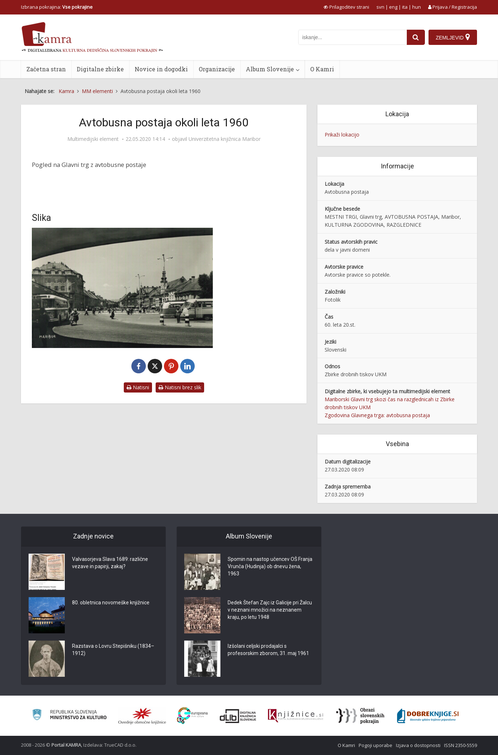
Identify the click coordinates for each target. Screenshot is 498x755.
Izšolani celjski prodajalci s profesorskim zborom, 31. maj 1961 (268, 649)
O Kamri (322, 69)
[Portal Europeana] (192, 715)
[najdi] (416, 37)
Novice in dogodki (161, 69)
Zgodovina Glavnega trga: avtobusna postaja (377, 415)
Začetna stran (46, 69)
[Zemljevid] (453, 37)
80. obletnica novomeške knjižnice (110, 602)
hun (416, 7)
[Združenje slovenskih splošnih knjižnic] (295, 716)
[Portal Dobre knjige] (428, 716)
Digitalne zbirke (100, 69)
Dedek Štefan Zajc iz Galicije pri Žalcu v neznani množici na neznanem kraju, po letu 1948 (270, 610)
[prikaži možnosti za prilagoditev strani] (346, 7)
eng (393, 7)
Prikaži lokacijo (342, 134)
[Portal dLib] (238, 716)
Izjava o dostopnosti (418, 745)
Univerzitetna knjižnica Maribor (225, 139)
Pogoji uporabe (375, 745)
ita (405, 7)
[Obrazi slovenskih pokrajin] (360, 716)
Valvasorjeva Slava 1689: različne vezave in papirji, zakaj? (110, 562)
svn (380, 7)
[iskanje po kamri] (352, 37)
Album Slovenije (270, 69)
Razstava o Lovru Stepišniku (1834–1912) (113, 649)
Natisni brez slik (180, 387)
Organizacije (217, 69)
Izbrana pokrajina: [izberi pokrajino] (57, 7)
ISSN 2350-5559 (460, 745)
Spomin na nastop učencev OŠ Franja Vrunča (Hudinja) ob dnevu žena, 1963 (270, 566)
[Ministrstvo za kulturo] (69, 715)
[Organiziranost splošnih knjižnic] (142, 716)
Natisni (138, 387)
